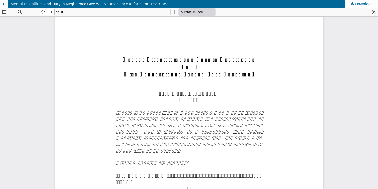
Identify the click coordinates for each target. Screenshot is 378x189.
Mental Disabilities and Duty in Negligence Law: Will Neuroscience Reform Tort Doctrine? (89, 3)
